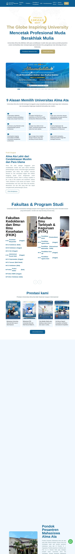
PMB (66, 3)
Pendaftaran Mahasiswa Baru (29, 51)
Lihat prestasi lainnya (37, 331)
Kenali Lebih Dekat (48, 51)
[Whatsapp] (70, 541)
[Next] (40, 282)
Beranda (16, 3)
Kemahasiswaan (47, 3)
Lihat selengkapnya (12, 191)
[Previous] (35, 282)
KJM (41, 3)
